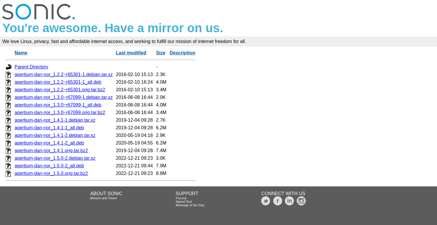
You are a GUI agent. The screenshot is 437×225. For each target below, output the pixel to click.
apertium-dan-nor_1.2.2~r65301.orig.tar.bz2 (60, 89)
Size (160, 52)
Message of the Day (190, 205)
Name (21, 52)
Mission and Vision (103, 198)
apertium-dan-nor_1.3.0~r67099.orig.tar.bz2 (60, 112)
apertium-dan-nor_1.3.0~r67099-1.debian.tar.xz (64, 97)
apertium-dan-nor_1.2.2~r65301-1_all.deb (58, 82)
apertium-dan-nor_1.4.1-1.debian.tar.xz (55, 120)
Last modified (131, 52)
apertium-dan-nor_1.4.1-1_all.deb (49, 127)
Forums (181, 198)
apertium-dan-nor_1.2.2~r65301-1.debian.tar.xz (64, 74)
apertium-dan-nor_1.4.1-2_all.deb (49, 142)
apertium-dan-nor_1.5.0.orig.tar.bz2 (51, 173)
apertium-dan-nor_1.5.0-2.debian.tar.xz (55, 158)
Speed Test (184, 201)
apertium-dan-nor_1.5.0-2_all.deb (49, 165)
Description (182, 52)
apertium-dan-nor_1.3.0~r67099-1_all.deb (58, 104)
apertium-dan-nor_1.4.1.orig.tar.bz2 (51, 150)
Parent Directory (31, 66)
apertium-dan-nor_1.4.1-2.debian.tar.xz (55, 135)
